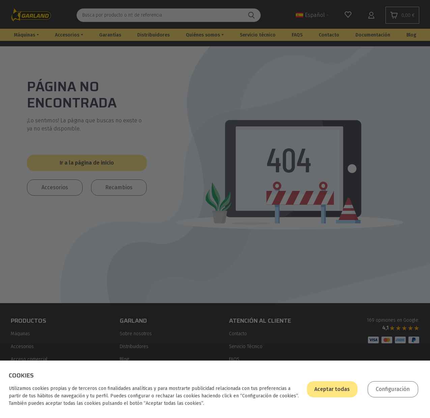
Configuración (393, 389)
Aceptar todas (332, 389)
